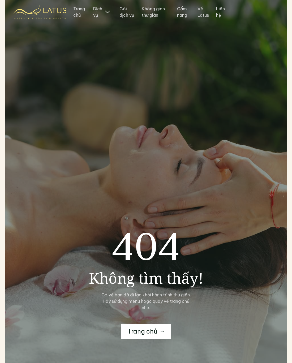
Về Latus (203, 12)
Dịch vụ (101, 12)
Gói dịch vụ (126, 12)
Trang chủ (79, 12)
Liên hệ (220, 12)
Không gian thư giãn (153, 12)
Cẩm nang (182, 12)
